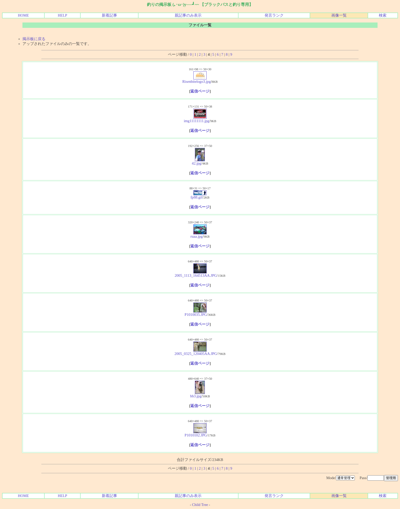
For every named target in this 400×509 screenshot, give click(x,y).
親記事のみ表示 (188, 15)
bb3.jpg (197, 394)
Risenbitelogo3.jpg (196, 80)
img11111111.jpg (196, 119)
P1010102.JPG (196, 433)
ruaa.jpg (199, 234)
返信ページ (199, 91)
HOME (23, 15)
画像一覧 (339, 15)
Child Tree (200, 505)
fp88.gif (199, 195)
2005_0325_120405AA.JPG (195, 352)
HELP (62, 15)
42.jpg (198, 161)
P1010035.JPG (196, 313)
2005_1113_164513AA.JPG (196, 273)
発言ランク (274, 15)
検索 (382, 15)
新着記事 (109, 15)
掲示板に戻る (33, 39)
